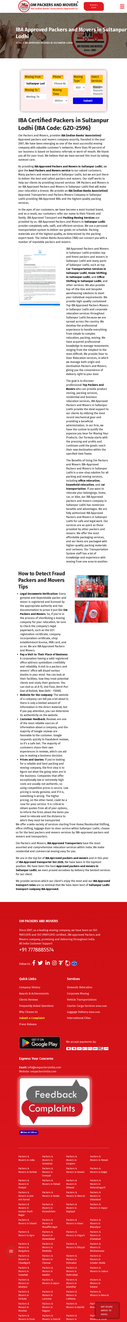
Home (19, 42)
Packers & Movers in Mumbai (23, 1307)
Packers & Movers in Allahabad (95, 1235)
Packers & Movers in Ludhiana (71, 1295)
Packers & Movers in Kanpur (95, 1283)
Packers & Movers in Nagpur (47, 1307)
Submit (87, 100)
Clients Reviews (28, 999)
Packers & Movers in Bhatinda (47, 1247)
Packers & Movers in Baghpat (71, 1208)
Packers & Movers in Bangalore (23, 1247)
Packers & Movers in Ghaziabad (95, 1196)
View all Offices (29, 1132)
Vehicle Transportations (82, 999)
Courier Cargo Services (87, 1005)
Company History (29, 987)
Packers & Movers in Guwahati (23, 1271)
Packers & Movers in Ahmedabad (48, 1235)
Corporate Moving (78, 993)
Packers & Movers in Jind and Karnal (25, 1196)
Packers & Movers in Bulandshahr (49, 1208)
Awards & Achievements (34, 993)
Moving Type (78, 78)
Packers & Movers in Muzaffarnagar (50, 1223)
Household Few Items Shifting (97, 90)
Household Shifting (97, 87)
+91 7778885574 (36, 949)
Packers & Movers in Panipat (23, 1184)
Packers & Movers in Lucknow (47, 1295)
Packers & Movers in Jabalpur (23, 1283)
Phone (58, 76)
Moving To (32, 90)
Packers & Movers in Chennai (47, 1259)
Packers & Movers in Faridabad (47, 1160)
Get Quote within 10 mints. (107, 1310)
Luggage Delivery (83, 1012)
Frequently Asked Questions (36, 1005)
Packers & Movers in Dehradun (71, 1259)
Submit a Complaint (32, 1018)
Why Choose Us (28, 1012)
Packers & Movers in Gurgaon (71, 1160)
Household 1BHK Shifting (97, 94)
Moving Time (57, 92)
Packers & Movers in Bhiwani (71, 1184)
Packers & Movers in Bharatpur (95, 1223)
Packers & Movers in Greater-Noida (97, 1259)
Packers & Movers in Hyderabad (72, 1271)
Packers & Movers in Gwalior (47, 1271)
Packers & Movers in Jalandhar (71, 1283)
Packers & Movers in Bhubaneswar (97, 1247)
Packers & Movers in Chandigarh (24, 1259)
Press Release (28, 1024)
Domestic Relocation (79, 987)
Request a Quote (94, 6)
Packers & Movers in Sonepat (47, 1172)
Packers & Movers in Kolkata (23, 1295)
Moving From (34, 76)
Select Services (96, 78)
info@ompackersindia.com (44, 1067)
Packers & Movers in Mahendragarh (97, 1184)
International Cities (79, 1018)
